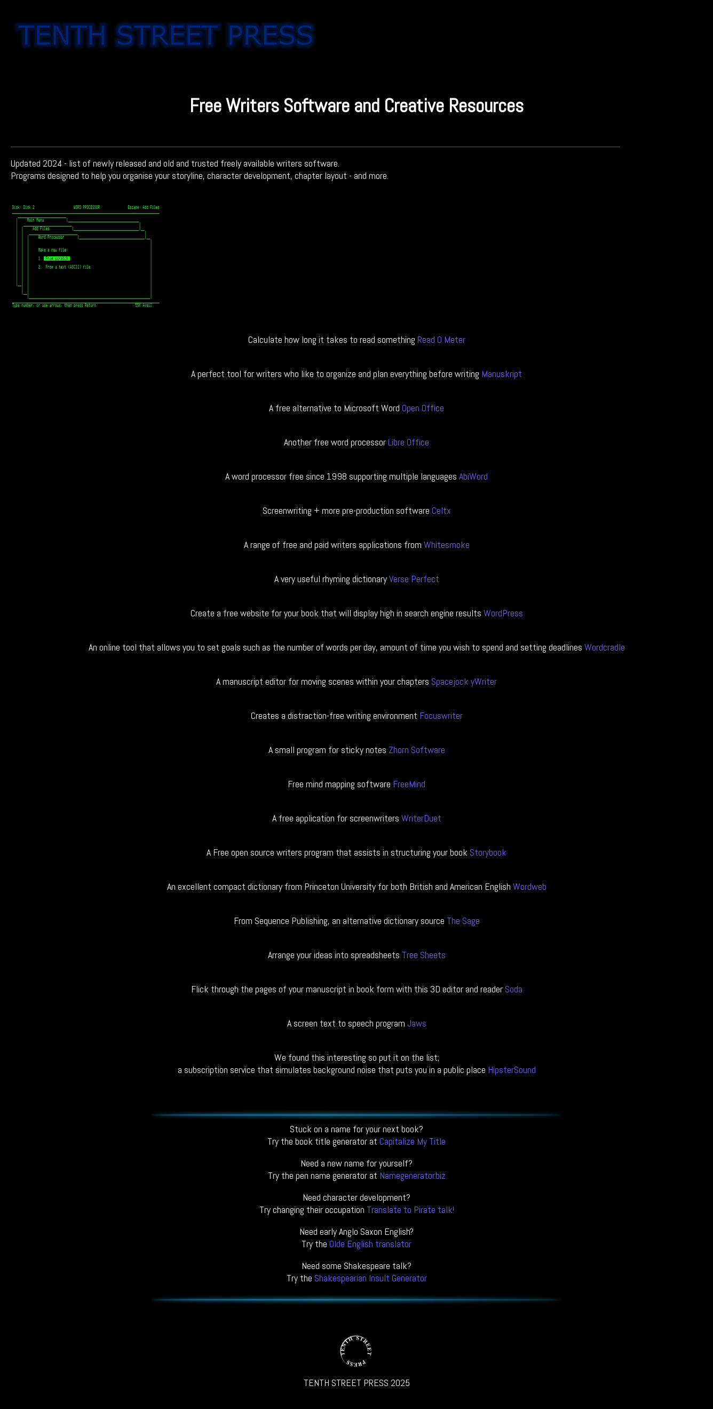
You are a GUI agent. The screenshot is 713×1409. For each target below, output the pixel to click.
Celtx (441, 510)
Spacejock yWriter (464, 681)
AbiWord (473, 476)
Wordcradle (604, 647)
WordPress (503, 613)
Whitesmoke (447, 544)
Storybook (488, 852)
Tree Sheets (424, 955)
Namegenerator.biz (412, 1175)
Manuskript (501, 373)
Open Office (423, 408)
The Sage (463, 920)
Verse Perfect (414, 579)
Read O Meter (441, 339)
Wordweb (529, 886)
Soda (513, 989)
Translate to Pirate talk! (410, 1209)
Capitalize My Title (412, 1141)
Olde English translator (370, 1244)
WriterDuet (421, 818)
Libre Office (408, 442)
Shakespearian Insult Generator (370, 1278)
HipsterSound (512, 1069)
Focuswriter (441, 715)
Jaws (416, 1023)
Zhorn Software (417, 749)
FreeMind (409, 784)
